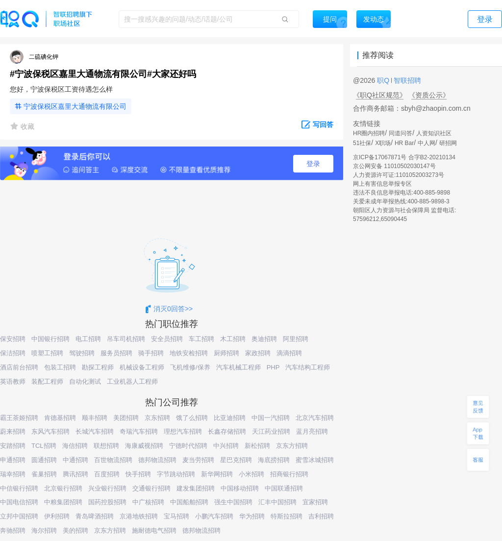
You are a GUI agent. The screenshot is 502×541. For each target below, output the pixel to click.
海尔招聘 (44, 530)
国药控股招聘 (107, 502)
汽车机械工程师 (238, 367)
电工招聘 (88, 339)
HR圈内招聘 (369, 133)
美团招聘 (126, 417)
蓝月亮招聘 (312, 431)
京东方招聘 (292, 445)
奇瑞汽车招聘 (139, 431)
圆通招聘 (44, 460)
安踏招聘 (12, 445)
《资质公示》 (429, 95)
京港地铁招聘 (139, 516)
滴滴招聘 (289, 353)
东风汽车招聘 (50, 431)
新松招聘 (257, 445)
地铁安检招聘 (189, 353)
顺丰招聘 (94, 417)
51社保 (362, 143)
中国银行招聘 (50, 339)
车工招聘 (201, 339)
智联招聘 (406, 80)
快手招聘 (138, 474)
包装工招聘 (60, 367)
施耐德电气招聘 (154, 530)
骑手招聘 (151, 353)
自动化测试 (85, 381)
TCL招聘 (43, 445)
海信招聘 (75, 445)
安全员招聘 (167, 339)
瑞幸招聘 (12, 474)
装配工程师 (47, 381)
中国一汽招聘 (270, 417)
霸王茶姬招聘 (19, 417)
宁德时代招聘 (188, 445)
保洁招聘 (12, 353)
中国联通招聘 (284, 488)
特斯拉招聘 (286, 516)
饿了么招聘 (192, 417)
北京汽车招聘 (315, 417)
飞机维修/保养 (190, 367)
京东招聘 (157, 417)
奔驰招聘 (12, 530)
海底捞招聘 (274, 460)
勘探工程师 (98, 367)
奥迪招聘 (264, 339)
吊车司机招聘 (126, 339)
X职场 (383, 143)
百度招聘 (107, 474)
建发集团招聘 (195, 488)
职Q (384, 80)
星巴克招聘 (236, 460)
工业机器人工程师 (132, 381)
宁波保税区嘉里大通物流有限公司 (75, 106)
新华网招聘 (217, 474)
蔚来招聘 (12, 431)
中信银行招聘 (19, 488)
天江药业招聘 (271, 431)
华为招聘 (252, 516)
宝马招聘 (176, 516)
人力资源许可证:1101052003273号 (398, 175)
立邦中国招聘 (19, 516)
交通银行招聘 (151, 488)
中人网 (426, 143)
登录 (313, 164)
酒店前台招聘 (19, 367)
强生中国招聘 (233, 502)
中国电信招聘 (19, 502)
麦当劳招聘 (198, 460)
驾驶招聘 (82, 353)
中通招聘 (75, 460)
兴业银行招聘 (107, 488)
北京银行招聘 (63, 488)
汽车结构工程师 (307, 367)
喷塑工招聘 (47, 353)
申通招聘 (12, 460)
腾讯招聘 (75, 474)
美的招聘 (75, 530)
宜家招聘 (315, 502)
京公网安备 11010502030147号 (394, 166)
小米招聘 (251, 474)
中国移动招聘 (240, 488)
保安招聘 (12, 339)
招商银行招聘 (289, 474)
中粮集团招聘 (63, 502)
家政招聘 (258, 353)
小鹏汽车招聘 (214, 516)
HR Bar (404, 143)
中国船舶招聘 (189, 502)
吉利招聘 (321, 516)
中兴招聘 (226, 445)
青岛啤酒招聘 (94, 516)
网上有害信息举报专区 (382, 183)
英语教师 (12, 381)
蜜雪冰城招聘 (315, 460)
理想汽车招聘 (183, 431)
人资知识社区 (434, 133)
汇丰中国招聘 (277, 502)
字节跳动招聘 (176, 474)
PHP (273, 367)
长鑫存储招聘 (227, 431)
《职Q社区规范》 (379, 95)
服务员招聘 (116, 353)
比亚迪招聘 (230, 417)
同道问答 (400, 133)
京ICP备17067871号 (379, 157)
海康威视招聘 (144, 445)
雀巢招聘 (44, 474)
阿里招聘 (295, 339)
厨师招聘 (226, 353)
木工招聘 (233, 339)
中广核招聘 (148, 502)
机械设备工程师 (142, 367)
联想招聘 (106, 445)
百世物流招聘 (113, 460)
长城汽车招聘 (94, 431)
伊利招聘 (57, 516)
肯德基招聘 (60, 417)
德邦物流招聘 (157, 460)
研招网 (448, 143)
